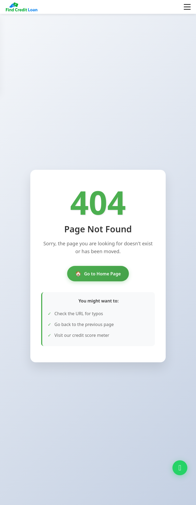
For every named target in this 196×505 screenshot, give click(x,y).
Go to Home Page (98, 273)
